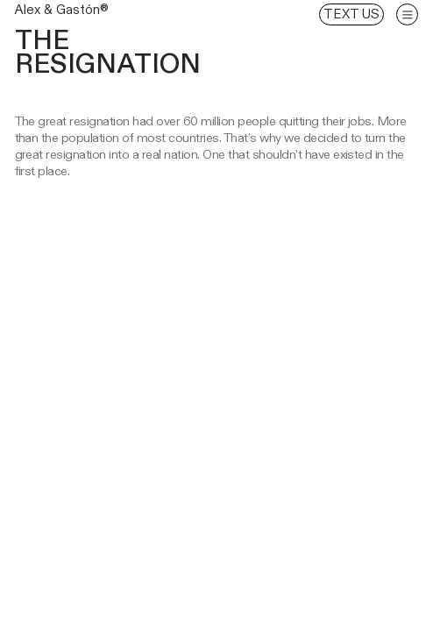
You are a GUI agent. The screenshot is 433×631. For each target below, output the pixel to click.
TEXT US (351, 14)
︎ (408, 15)
